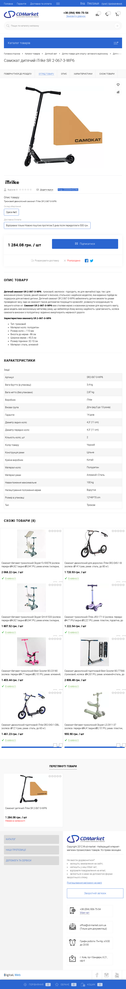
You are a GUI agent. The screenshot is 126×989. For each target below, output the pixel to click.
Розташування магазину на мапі (84, 882)
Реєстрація (93, 3)
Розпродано (71, 260)
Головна (8, 3)
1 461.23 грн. (31, 735)
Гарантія (21, 3)
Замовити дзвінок (75, 16)
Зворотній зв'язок (95, 893)
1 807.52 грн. (31, 627)
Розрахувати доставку (45, 260)
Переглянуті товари (63, 766)
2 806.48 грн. (94, 681)
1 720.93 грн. (94, 574)
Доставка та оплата (41, 3)
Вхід (82, 3)
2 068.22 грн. (31, 574)
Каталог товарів (63, 43)
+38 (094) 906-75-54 (75, 13)
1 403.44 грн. (31, 681)
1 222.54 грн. (94, 627)
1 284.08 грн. (16, 817)
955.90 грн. (94, 735)
